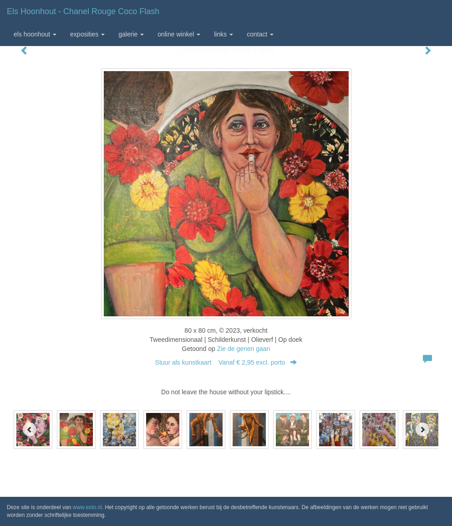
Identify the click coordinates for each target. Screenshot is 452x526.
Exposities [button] (87, 34)
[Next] (422, 429)
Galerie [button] (131, 34)
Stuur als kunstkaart (226, 362)
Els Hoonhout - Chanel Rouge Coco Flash (83, 11)
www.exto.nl (87, 507)
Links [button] (223, 34)
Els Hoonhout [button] (35, 34)
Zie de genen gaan (243, 348)
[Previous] (29, 429)
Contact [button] (260, 34)
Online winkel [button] (178, 34)
